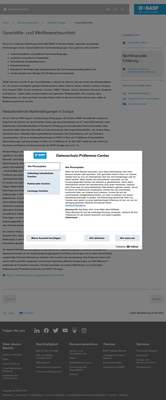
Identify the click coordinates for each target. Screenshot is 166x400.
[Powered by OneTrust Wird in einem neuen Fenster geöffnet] (128, 247)
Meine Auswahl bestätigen (46, 238)
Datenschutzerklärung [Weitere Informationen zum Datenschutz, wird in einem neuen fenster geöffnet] (75, 205)
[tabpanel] (102, 194)
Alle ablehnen (96, 238)
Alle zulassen (127, 238)
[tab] (42, 166)
